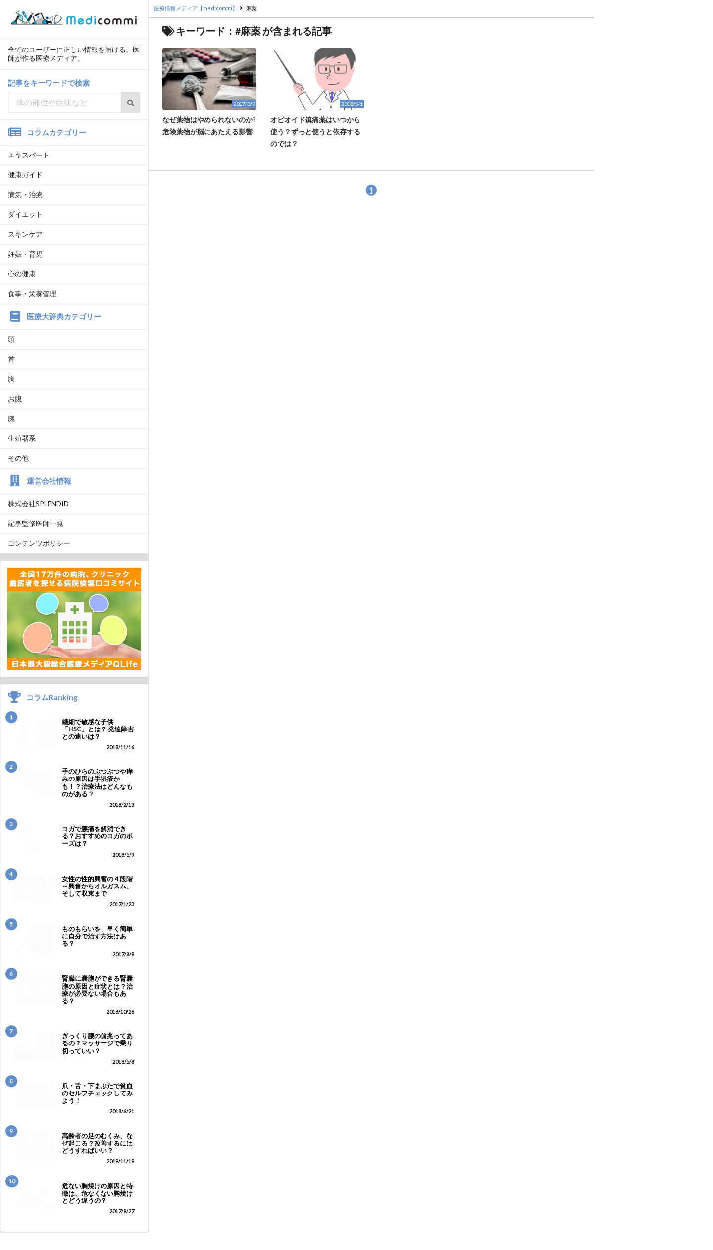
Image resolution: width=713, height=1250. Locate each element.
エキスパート (29, 155)
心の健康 (22, 273)
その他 (18, 458)
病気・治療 (25, 194)
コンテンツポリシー (39, 543)
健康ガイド (25, 174)
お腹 (15, 398)
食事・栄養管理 (32, 293)
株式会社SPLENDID (38, 503)
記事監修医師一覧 (35, 523)
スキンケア (25, 234)
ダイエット (25, 214)
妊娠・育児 (25, 254)
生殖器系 (22, 438)
